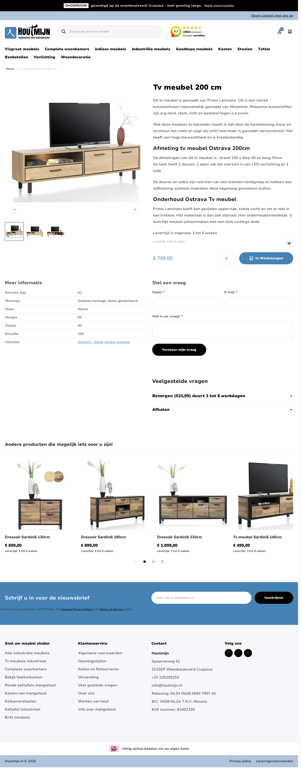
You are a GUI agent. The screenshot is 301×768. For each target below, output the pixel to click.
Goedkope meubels (194, 49)
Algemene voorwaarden (100, 653)
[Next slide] (162, 561)
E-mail (230, 292)
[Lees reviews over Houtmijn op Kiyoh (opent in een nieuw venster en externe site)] (187, 31)
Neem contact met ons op (272, 15)
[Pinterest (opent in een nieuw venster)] (229, 653)
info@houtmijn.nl (167, 685)
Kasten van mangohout (26, 693)
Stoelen (244, 49)
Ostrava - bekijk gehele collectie (104, 342)
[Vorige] (14, 209)
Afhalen (222, 409)
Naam (158, 292)
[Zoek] (64, 32)
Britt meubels (17, 717)
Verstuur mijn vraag (179, 350)
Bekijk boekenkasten (23, 677)
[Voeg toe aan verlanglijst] (289, 243)
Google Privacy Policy (77, 609)
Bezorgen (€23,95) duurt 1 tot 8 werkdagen (222, 396)
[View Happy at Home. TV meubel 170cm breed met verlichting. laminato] (14, 231)
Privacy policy (240, 761)
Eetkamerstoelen (20, 701)
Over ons (86, 693)
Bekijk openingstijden (219, 5)
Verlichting (44, 57)
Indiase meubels (110, 49)
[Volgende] (135, 209)
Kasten (225, 49)
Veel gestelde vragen (97, 685)
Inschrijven (273, 598)
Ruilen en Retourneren (98, 669)
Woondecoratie (76, 57)
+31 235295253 (165, 677)
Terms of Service (111, 609)
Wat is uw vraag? (167, 316)
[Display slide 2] (153, 561)
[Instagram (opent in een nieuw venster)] (248, 653)
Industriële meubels (151, 49)
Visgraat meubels (22, 49)
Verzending (88, 677)
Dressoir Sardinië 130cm (27, 537)
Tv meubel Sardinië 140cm (257, 537)
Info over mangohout (97, 709)
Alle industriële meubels (27, 653)
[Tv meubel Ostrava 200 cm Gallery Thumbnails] (35, 231)
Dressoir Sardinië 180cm (103, 537)
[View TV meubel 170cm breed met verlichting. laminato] (55, 231)
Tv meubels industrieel (25, 661)
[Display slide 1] (144, 561)
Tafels (264, 49)
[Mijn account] (279, 31)
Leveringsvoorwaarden (274, 761)
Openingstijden (92, 661)
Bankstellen (16, 57)
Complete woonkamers (67, 49)
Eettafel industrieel (22, 709)
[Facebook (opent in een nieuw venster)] (238, 653)
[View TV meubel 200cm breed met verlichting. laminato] (34, 231)
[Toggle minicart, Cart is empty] (290, 31)
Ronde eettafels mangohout (30, 685)
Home (10, 69)
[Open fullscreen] (75, 149)
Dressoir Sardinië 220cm (179, 537)
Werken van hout (93, 701)
